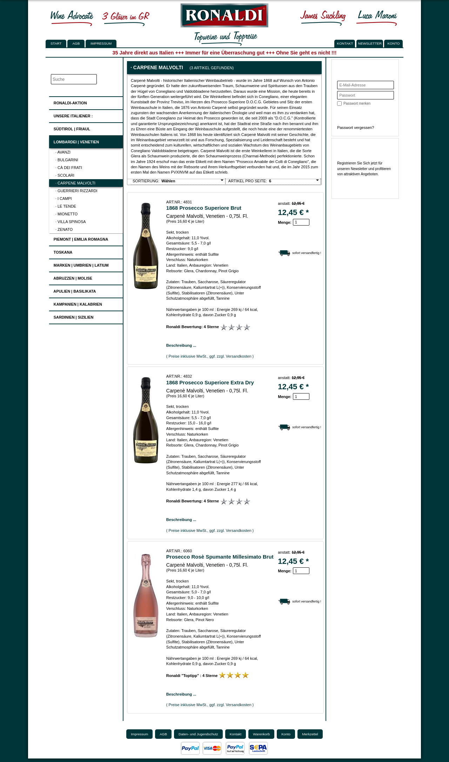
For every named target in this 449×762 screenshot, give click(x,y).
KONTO (394, 43)
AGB (76, 43)
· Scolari (64, 175)
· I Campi (63, 198)
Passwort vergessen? (355, 127)
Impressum (101, 43)
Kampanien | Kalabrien (75, 303)
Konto (285, 734)
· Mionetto (66, 214)
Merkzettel (310, 734)
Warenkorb (261, 734)
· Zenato (64, 229)
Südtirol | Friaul (69, 128)
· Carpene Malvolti (75, 183)
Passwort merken (356, 103)
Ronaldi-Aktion (68, 101)
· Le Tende (65, 206)
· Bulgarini (66, 160)
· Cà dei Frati (68, 167)
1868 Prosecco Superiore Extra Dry (210, 382)
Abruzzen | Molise (70, 277)
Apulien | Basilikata (72, 290)
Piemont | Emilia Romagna (78, 238)
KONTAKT (345, 43)
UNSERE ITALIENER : (71, 115)
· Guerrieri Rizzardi (76, 191)
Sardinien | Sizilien (71, 316)
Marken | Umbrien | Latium (79, 264)
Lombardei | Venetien (74, 141)
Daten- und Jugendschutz (198, 734)
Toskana (61, 251)
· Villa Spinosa (70, 222)
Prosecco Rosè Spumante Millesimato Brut (220, 557)
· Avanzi (63, 152)
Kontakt (236, 734)
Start (56, 43)
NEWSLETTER (370, 43)
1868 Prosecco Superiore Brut (203, 208)
